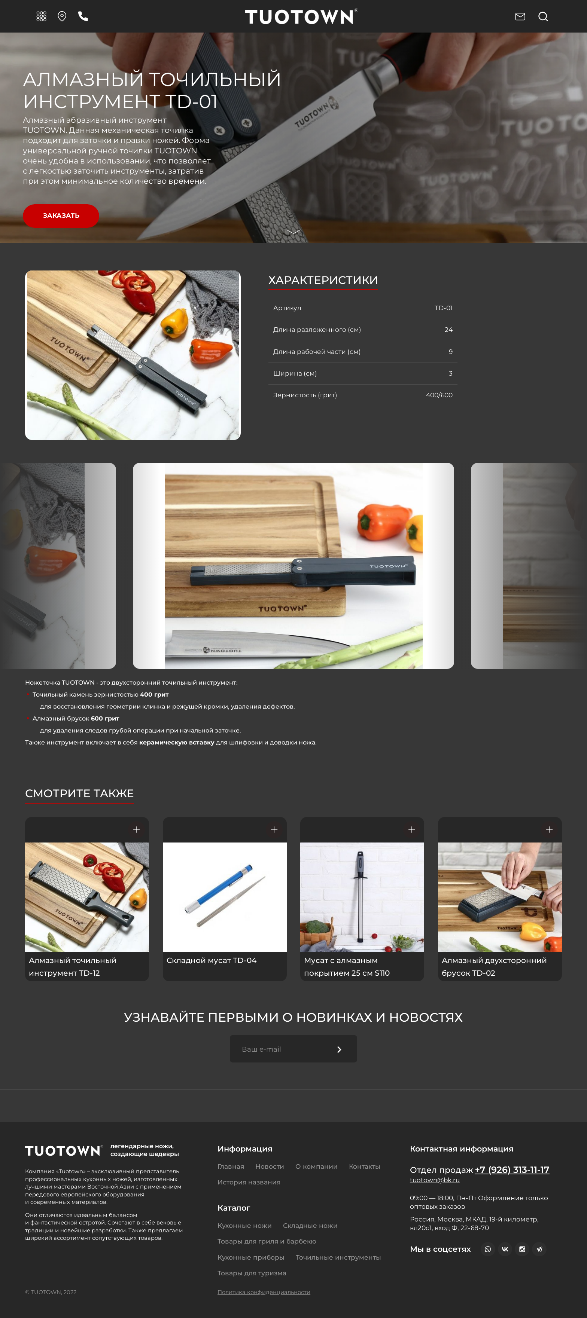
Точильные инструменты (338, 1257)
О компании (316, 1166)
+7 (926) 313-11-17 (512, 1169)
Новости (269, 1166)
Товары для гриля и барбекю (267, 1241)
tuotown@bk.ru (436, 1180)
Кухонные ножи (245, 1225)
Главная (231, 1166)
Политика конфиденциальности (264, 1292)
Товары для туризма (252, 1273)
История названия (249, 1182)
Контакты (364, 1166)
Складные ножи (310, 1225)
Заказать (61, 216)
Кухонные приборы (251, 1257)
